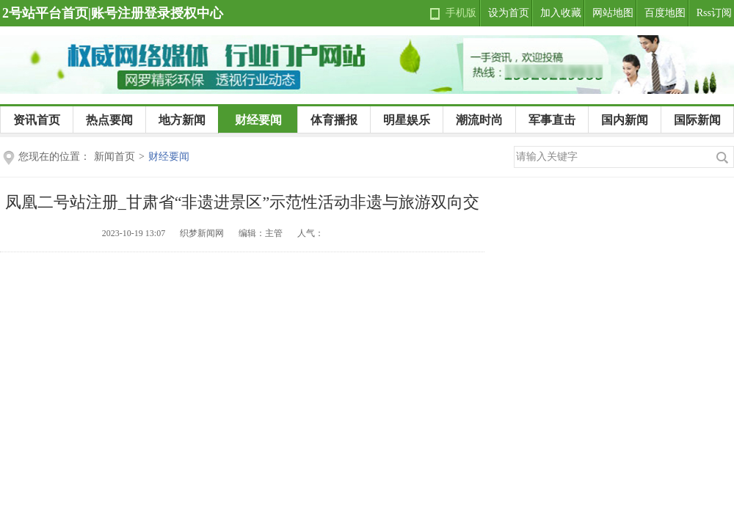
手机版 (461, 12)
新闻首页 (114, 156)
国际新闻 (697, 120)
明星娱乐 (406, 120)
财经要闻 (258, 120)
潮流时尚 (479, 120)
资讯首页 (36, 120)
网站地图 (612, 12)
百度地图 (665, 12)
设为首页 (508, 12)
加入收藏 (560, 12)
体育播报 (333, 120)
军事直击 (551, 120)
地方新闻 (182, 120)
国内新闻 (624, 120)
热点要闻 (109, 120)
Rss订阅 (714, 12)
